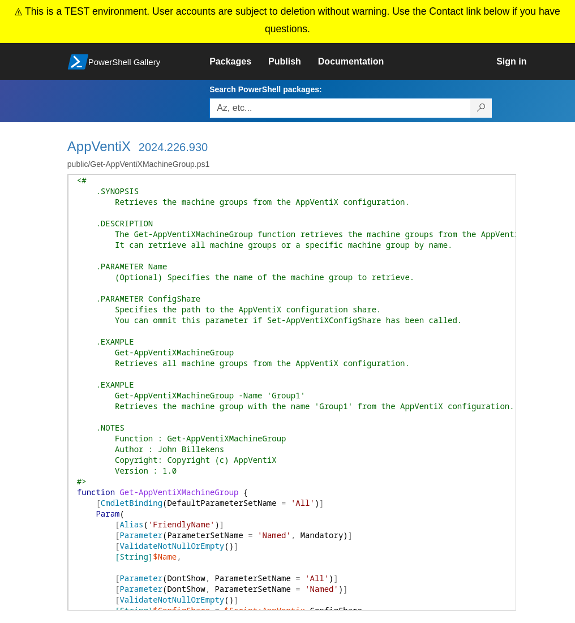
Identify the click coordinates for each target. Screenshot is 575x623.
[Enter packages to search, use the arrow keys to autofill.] (340, 108)
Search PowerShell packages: (265, 89)
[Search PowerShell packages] (481, 108)
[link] (238, 61)
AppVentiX (99, 146)
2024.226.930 (173, 147)
